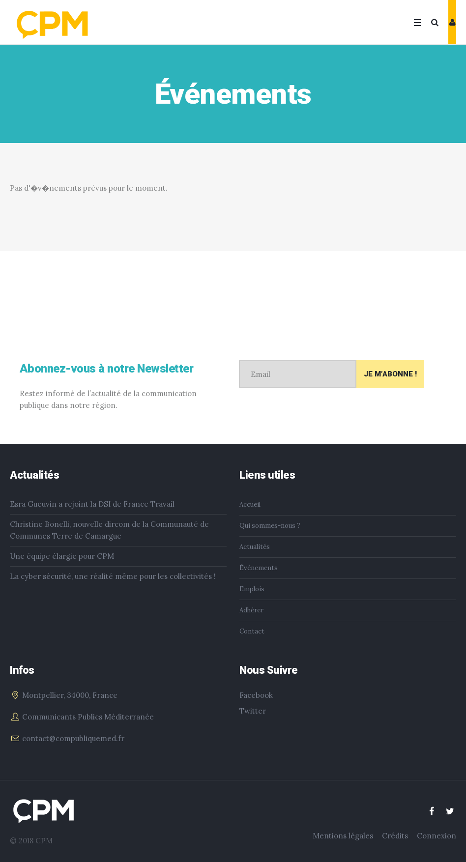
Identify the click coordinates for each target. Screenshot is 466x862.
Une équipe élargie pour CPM (62, 556)
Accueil (250, 504)
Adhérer (251, 610)
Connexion (436, 835)
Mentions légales (343, 835)
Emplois (251, 589)
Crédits (395, 835)
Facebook (256, 695)
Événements (258, 568)
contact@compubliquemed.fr (73, 738)
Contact (251, 631)
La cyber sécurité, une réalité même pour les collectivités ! (113, 576)
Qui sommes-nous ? (269, 525)
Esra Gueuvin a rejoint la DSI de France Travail (92, 504)
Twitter (252, 711)
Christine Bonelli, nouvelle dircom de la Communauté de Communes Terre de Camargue (109, 530)
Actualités (254, 547)
